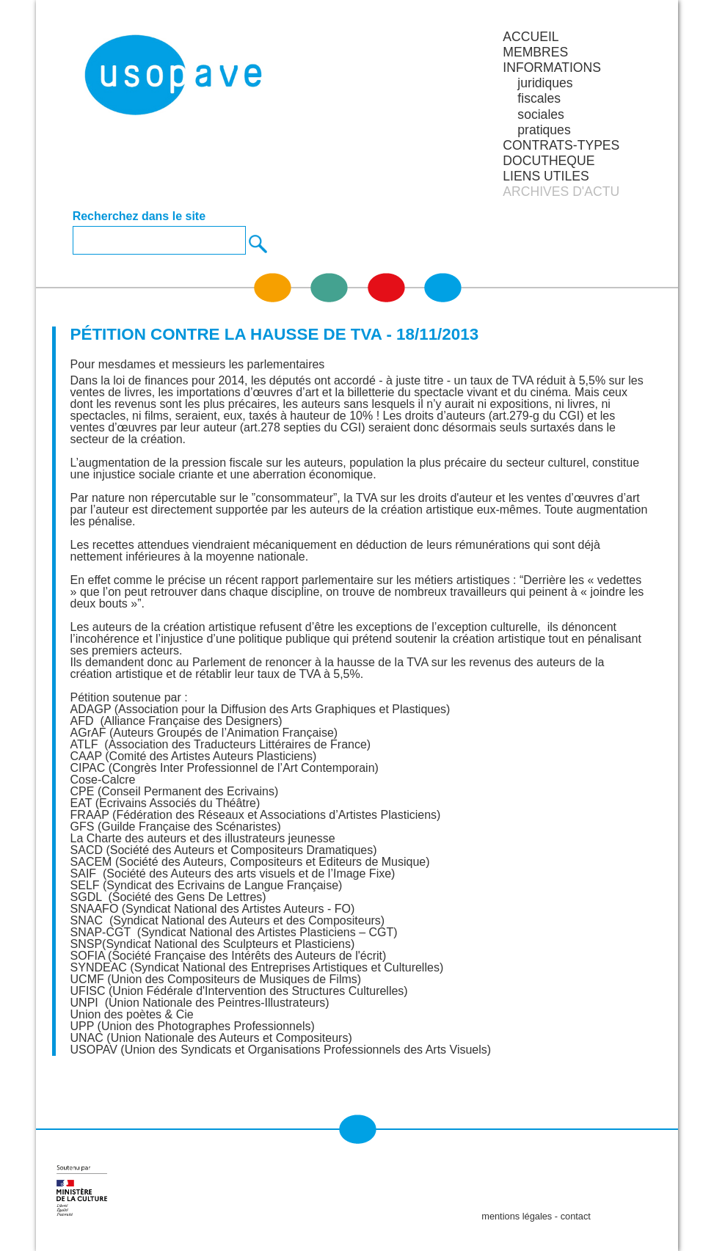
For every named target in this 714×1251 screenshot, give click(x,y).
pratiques (543, 130)
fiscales (539, 98)
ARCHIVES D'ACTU (561, 191)
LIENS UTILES (546, 176)
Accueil (530, 36)
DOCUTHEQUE (548, 160)
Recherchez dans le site (139, 216)
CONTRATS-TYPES (561, 145)
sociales (540, 114)
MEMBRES (535, 52)
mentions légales (516, 1216)
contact (576, 1216)
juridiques (544, 83)
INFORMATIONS (552, 67)
